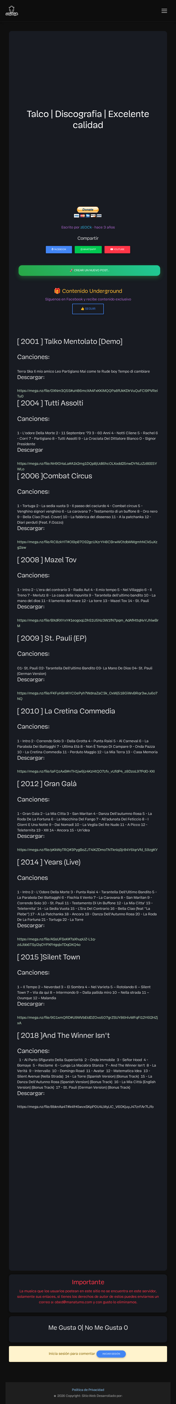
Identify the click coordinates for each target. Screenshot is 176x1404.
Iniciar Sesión (111, 1354)
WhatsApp (88, 249)
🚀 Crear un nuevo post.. (89, 270)
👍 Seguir (88, 308)
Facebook (59, 249)
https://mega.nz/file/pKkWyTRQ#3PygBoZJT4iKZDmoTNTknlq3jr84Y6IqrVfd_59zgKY (87, 850)
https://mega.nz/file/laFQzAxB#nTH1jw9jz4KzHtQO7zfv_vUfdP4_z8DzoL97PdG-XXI (86, 771)
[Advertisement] (88, 71)
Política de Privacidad (88, 1390)
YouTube (117, 249)
